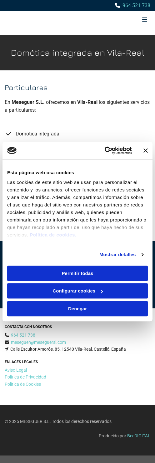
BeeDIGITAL (138, 435)
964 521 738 (136, 5)
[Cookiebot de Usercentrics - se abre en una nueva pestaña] (104, 150)
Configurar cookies (77, 290)
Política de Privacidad (25, 376)
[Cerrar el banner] (145, 150)
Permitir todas (77, 273)
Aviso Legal (16, 370)
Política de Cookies (23, 384)
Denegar (77, 308)
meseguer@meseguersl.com (38, 342)
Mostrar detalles (117, 254)
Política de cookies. (53, 234)
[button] (126, 20)
